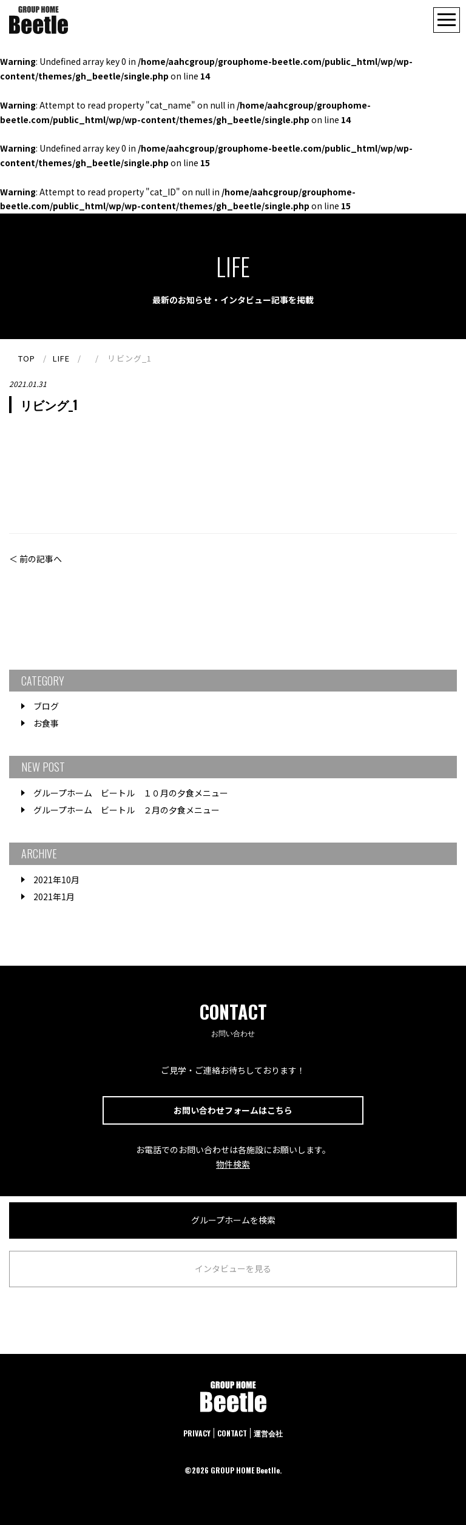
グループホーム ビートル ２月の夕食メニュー (126, 810)
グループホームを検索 (233, 1220)
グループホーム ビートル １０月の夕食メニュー (130, 793)
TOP (26, 358)
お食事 (46, 723)
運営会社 (268, 1433)
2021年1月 (54, 896)
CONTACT (232, 1433)
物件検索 (233, 1164)
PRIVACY (197, 1433)
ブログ (46, 706)
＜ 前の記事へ (35, 559)
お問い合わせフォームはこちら (233, 1110)
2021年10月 (56, 880)
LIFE (61, 358)
